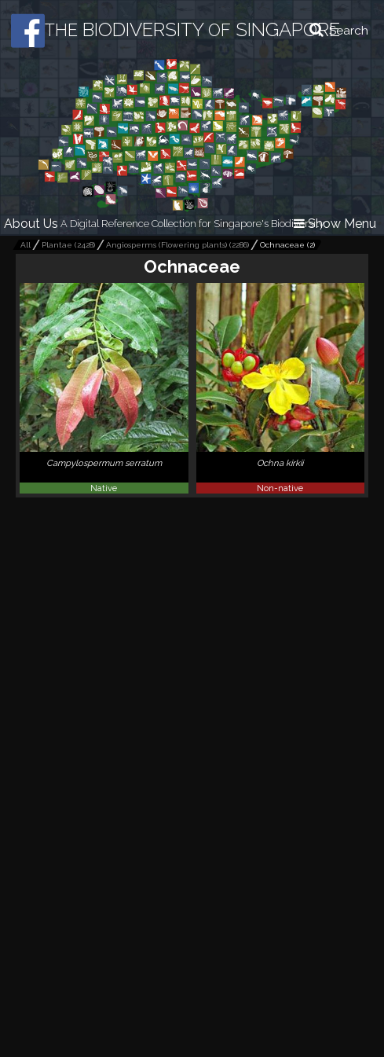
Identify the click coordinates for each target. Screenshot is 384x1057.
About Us (31, 223)
